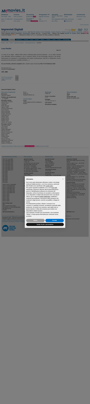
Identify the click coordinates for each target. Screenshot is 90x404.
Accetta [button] (54, 220)
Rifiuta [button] (35, 220)
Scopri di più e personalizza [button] (45, 224)
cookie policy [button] (49, 186)
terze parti (54, 187)
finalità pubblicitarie (44, 196)
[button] (62, 179)
